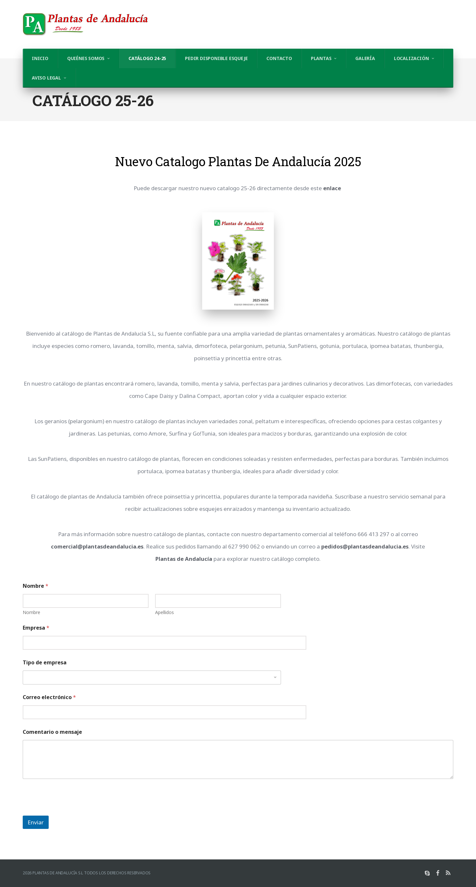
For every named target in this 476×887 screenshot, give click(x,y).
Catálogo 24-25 (147, 58)
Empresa (36, 628)
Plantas (321, 58)
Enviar (36, 822)
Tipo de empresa (45, 662)
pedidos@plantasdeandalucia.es (365, 546)
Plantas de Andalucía (183, 558)
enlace (332, 188)
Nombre (31, 612)
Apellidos (164, 612)
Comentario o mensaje (52, 732)
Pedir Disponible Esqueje (216, 58)
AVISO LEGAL (46, 78)
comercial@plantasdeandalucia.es (97, 546)
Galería (365, 58)
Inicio (40, 58)
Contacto (279, 58)
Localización (411, 58)
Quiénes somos (85, 58)
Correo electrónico (49, 697)
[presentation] (72, 811)
